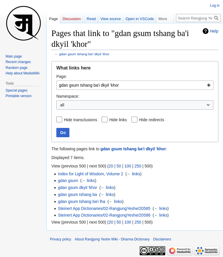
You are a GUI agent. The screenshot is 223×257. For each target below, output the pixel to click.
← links (133, 174)
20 (111, 166)
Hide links (118, 119)
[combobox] (134, 85)
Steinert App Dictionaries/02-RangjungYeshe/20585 (104, 208)
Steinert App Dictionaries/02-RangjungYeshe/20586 (104, 215)
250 (137, 166)
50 (118, 166)
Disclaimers (162, 239)
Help (214, 31)
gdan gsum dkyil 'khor (77, 187)
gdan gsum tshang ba (77, 194)
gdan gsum (68, 180)
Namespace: (67, 96)
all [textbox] (62, 105)
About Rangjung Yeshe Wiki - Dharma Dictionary (112, 239)
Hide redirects (151, 119)
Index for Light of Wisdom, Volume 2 (90, 174)
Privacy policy (60, 239)
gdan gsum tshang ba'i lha (81, 201)
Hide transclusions (80, 119)
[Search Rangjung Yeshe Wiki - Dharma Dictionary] (198, 18)
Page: (61, 76)
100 (127, 166)
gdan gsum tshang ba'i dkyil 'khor (84, 54)
